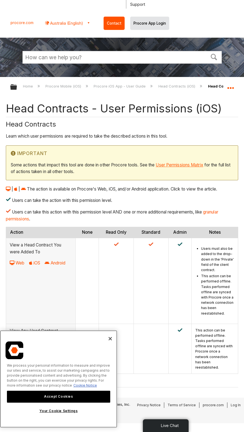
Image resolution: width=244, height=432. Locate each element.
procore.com (22, 22)
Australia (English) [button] (66, 23)
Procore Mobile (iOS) (63, 86)
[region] (58, 379)
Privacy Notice (149, 405)
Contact (114, 23)
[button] (214, 56)
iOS (34, 263)
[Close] (110, 339)
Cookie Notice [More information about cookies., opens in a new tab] (85, 385)
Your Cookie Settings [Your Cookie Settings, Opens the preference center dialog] (58, 411)
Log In (236, 405)
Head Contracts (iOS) (177, 86)
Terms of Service (182, 405)
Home (28, 86)
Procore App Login (149, 23)
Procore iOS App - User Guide (120, 86)
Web (17, 263)
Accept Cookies (58, 396)
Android (55, 263)
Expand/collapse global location (230, 85)
